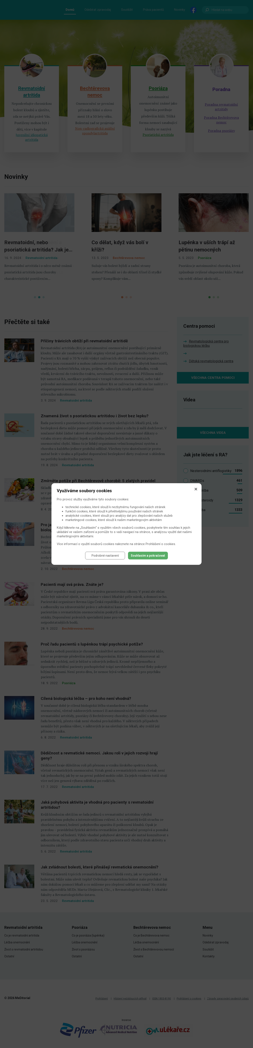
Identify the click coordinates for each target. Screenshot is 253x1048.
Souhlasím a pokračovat (148, 555)
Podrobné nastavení (105, 555)
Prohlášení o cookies (160, 544)
